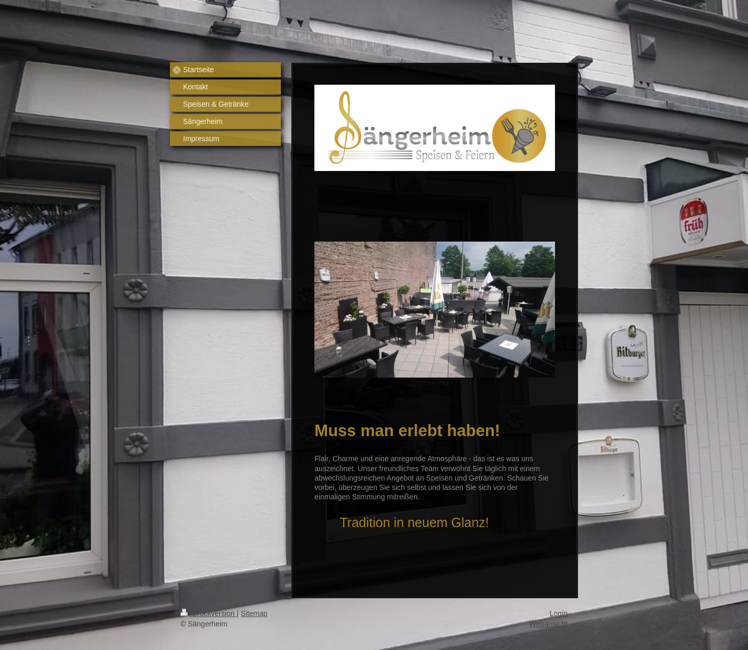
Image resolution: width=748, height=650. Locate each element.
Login (559, 613)
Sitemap (254, 613)
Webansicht (548, 624)
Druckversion (208, 613)
